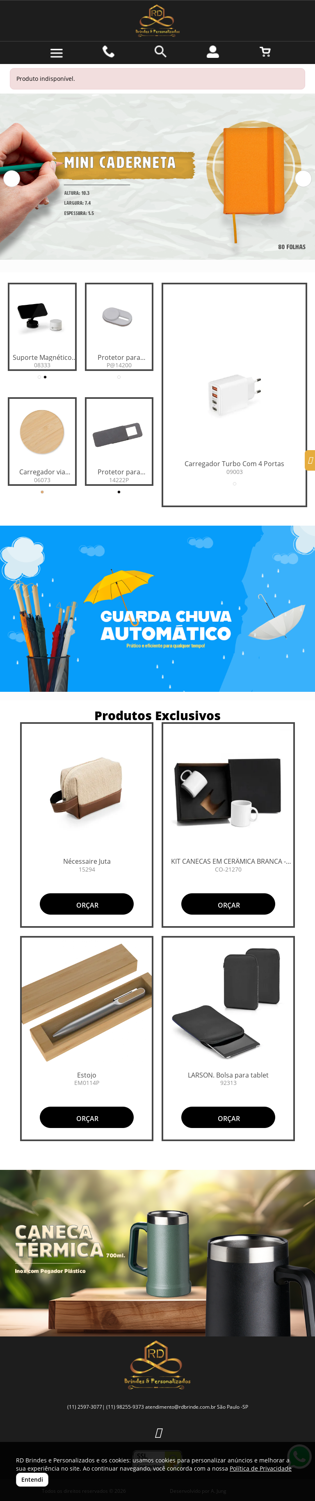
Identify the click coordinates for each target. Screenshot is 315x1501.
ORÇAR (86, 905)
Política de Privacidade (261, 1468)
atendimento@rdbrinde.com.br (180, 1406)
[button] (11, 178)
